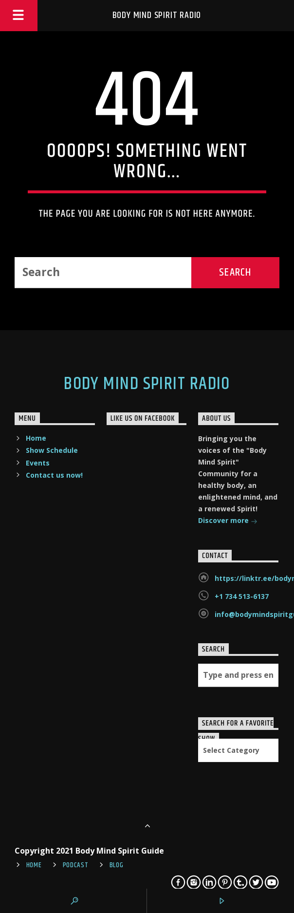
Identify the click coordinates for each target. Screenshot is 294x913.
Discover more (227, 521)
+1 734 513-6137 (242, 596)
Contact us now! (54, 475)
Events (38, 462)
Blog (117, 865)
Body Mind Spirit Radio (157, 15)
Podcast (76, 865)
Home (36, 438)
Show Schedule (52, 450)
